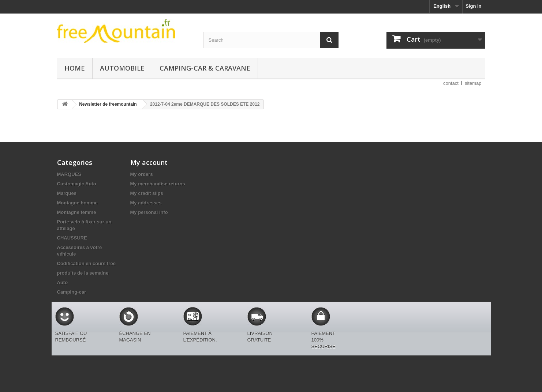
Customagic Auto (76, 183)
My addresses (146, 203)
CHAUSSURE (72, 238)
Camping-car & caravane (205, 68)
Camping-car (71, 292)
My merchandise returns (157, 183)
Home (74, 68)
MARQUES (69, 174)
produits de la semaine (83, 273)
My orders (141, 174)
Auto (62, 282)
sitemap (473, 83)
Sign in (473, 6)
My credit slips (146, 193)
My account (149, 162)
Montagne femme (76, 212)
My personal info (149, 212)
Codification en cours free (86, 263)
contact (451, 83)
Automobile (122, 68)
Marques (66, 193)
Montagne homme (77, 203)
